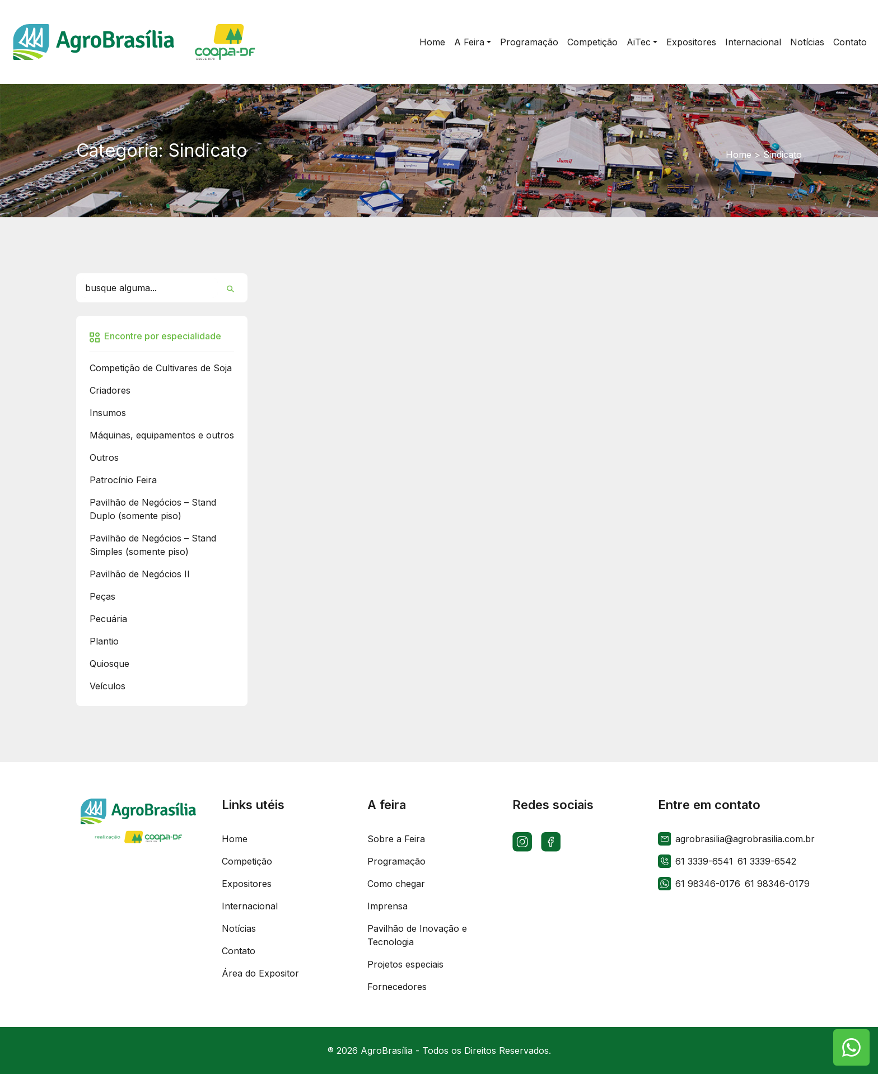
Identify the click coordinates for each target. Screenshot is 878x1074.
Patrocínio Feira (123, 479)
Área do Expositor (260, 973)
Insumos (108, 412)
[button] (473, 42)
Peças (102, 596)
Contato (238, 950)
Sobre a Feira (396, 838)
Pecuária (108, 618)
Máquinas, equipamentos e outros (162, 435)
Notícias (239, 928)
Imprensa (387, 906)
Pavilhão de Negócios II (140, 574)
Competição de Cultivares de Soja (161, 367)
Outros (104, 457)
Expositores (247, 883)
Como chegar (396, 883)
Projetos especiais (405, 964)
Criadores (110, 390)
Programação (396, 861)
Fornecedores (397, 986)
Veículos (107, 686)
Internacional (250, 906)
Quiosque (109, 663)
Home (738, 154)
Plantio (104, 641)
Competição (247, 861)
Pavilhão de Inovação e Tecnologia (417, 935)
